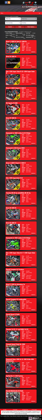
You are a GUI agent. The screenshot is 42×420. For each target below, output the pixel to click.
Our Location (34, 409)
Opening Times (25, 409)
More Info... (33, 51)
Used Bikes (15, 409)
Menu (2, 13)
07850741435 (34, 10)
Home (4, 409)
